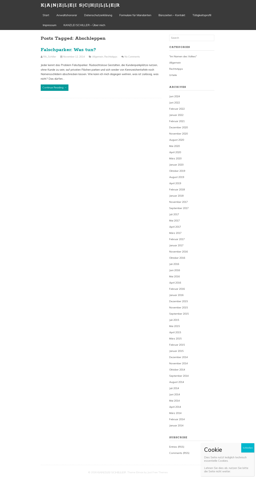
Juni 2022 (174, 102)
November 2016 (178, 251)
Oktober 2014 (177, 369)
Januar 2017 (176, 245)
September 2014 (179, 375)
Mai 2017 (174, 220)
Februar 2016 (177, 288)
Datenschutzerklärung (98, 15)
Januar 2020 (176, 164)
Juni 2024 (174, 96)
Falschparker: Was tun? (68, 50)
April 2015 (175, 332)
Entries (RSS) (176, 446)
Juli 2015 (174, 320)
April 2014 (175, 406)
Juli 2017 (174, 214)
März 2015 (175, 338)
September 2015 (179, 313)
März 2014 (175, 413)
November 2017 (178, 202)
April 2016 (175, 282)
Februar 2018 (177, 189)
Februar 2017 (177, 239)
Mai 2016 (174, 276)
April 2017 (175, 226)
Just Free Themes (157, 472)
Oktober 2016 (177, 257)
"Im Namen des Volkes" (183, 56)
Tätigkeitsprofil (201, 15)
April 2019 (175, 183)
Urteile (173, 75)
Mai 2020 (174, 146)
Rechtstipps (110, 56)
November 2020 (178, 133)
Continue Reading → (54, 87)
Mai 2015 (174, 326)
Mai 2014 (174, 400)
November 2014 (178, 363)
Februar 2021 (177, 121)
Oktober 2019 (177, 170)
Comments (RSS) (179, 453)
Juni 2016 (174, 270)
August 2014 (176, 382)
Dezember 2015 (178, 301)
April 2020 (175, 152)
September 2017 (179, 208)
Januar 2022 (176, 115)
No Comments (132, 56)
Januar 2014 (176, 425)
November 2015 (178, 307)
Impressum (49, 25)
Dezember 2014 (178, 357)
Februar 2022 (177, 108)
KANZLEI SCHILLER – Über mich (84, 25)
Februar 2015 (177, 344)
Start (46, 15)
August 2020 (176, 139)
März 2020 (175, 158)
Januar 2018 (176, 195)
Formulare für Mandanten (135, 15)
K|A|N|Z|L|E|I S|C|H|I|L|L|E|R (80, 5)
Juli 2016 (174, 264)
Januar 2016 (176, 295)
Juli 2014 (174, 388)
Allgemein (97, 56)
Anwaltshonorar (66, 15)
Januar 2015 (176, 351)
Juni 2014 (174, 394)
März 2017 (175, 233)
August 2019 (176, 177)
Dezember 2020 (178, 127)
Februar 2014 (177, 419)
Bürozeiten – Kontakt (171, 15)
